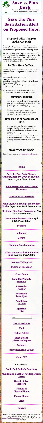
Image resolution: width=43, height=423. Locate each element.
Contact (22, 408)
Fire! (21, 328)
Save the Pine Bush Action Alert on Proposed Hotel (21, 24)
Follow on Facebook (21, 267)
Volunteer (21, 233)
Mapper (21, 289)
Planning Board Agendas (21, 245)
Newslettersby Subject (21, 295)
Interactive (21, 286)
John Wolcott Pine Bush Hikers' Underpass (22, 188)
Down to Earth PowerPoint (18, 218)
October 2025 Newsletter (21, 196)
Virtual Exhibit (22, 333)
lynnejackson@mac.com (29, 154)
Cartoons (21, 345)
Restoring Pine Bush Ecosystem (18, 211)
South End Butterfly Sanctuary (21, 369)
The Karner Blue (21, 323)
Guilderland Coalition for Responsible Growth (21, 375)
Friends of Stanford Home (21, 390)
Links (21, 401)
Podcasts (21, 225)
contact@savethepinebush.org (11, 418)
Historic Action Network (21, 382)
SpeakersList (21, 309)
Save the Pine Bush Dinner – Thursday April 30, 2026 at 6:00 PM (20, 175)
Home (21, 167)
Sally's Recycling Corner (21, 350)
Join (13, 262)
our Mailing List (24, 262)
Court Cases (21, 274)
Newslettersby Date (21, 302)
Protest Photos (21, 396)
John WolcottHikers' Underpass (21, 339)
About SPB (21, 357)
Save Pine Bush (25, 5)
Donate (21, 238)
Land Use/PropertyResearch (21, 280)
